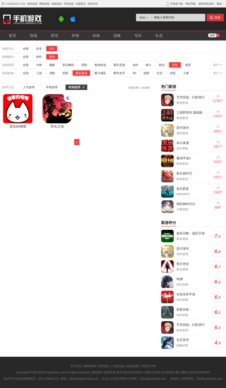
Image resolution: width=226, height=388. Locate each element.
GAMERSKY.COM (15, 3)
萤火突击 (182, 263)
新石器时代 (184, 173)
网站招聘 (90, 366)
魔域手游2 (183, 158)
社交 (160, 73)
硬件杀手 (119, 73)
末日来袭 (182, 143)
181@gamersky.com (153, 378)
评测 (75, 36)
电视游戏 (56, 3)
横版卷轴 (81, 73)
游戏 (33, 36)
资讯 (54, 36)
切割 (65, 73)
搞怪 (146, 73)
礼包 (159, 36)
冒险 (175, 65)
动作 (135, 65)
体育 (188, 65)
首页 (12, 36)
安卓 (39, 48)
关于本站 (76, 366)
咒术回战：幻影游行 (190, 97)
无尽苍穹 (182, 340)
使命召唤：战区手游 (190, 233)
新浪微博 (133, 366)
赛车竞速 (119, 65)
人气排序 (29, 87)
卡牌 (39, 65)
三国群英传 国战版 (189, 112)
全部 (26, 48)
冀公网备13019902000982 (193, 372)
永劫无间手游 (185, 294)
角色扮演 (100, 65)
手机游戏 (69, 3)
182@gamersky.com (209, 378)
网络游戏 (44, 3)
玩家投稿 (119, 366)
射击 (162, 65)
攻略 (117, 36)
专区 (138, 36)
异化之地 (57, 111)
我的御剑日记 (185, 204)
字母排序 (52, 87)
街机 (173, 73)
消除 (52, 73)
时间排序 (74, 87)
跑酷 (52, 65)
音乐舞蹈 (68, 65)
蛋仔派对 (182, 127)
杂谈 (96, 36)
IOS (51, 48)
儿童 (186, 73)
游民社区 (93, 3)
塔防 (84, 65)
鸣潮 (179, 279)
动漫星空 (81, 3)
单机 (39, 56)
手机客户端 (148, 366)
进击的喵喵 (17, 111)
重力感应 (100, 73)
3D (134, 73)
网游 (52, 56)
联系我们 (104, 366)
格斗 (149, 65)
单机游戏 (32, 3)
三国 (39, 73)
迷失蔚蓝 (182, 188)
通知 (219, 3)
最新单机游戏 (206, 3)
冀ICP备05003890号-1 (130, 372)
